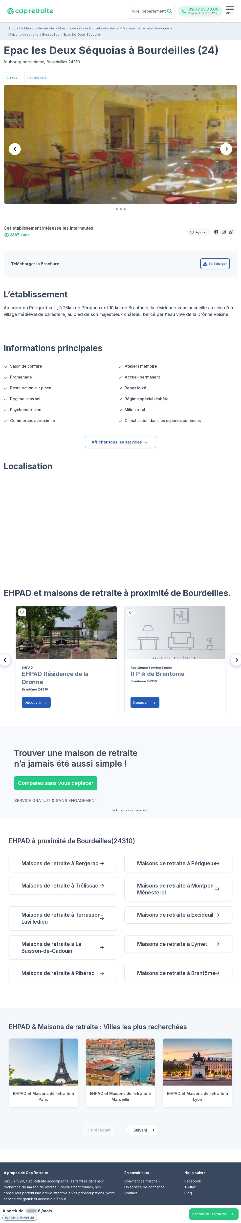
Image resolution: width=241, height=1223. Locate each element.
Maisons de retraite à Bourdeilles (33, 34)
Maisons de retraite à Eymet (172, 944)
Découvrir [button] (35, 702)
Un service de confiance (144, 1187)
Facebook (192, 1181)
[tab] (117, 209)
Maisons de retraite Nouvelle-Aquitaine (88, 28)
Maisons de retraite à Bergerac (59, 863)
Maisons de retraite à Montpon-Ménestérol (176, 889)
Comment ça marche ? (142, 1181)
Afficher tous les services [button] (119, 442)
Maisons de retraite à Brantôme (176, 973)
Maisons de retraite (39, 28)
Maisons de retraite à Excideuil (175, 915)
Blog (188, 1193)
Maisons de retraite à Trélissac (59, 886)
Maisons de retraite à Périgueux (176, 863)
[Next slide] (226, 149)
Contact (130, 1193)
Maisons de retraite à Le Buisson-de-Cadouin (51, 947)
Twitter (190, 1187)
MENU (230, 13)
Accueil (14, 28)
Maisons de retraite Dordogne (146, 28)
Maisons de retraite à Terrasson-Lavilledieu (62, 918)
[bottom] (22, 612)
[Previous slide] (15, 149)
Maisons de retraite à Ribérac (57, 973)
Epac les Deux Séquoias (82, 34)
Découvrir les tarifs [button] (209, 1214)
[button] (216, 232)
